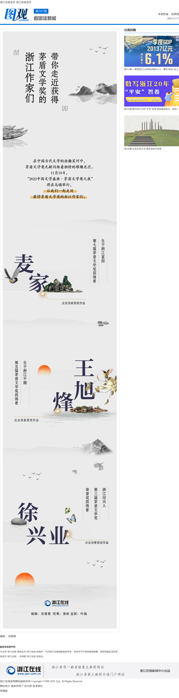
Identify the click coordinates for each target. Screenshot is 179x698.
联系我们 (38, 686)
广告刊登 (27, 686)
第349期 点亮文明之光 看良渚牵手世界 (142, 149)
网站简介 (5, 686)
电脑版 (4, 690)
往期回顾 (130, 30)
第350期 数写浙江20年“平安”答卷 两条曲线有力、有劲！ (151, 109)
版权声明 (16, 686)
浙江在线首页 (7, 2)
